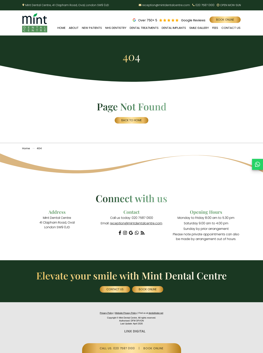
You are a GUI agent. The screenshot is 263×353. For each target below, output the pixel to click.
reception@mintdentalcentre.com (166, 5)
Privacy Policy (106, 313)
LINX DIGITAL (135, 331)
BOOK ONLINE (153, 348)
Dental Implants (174, 28)
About (74, 28)
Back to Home (131, 120)
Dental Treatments (144, 28)
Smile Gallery (199, 28)
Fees (215, 28)
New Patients (92, 28)
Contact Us (230, 28)
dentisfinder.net (156, 313)
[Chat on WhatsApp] (257, 164)
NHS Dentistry (115, 28)
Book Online (225, 20)
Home (61, 28)
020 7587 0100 (204, 5)
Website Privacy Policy (126, 313)
